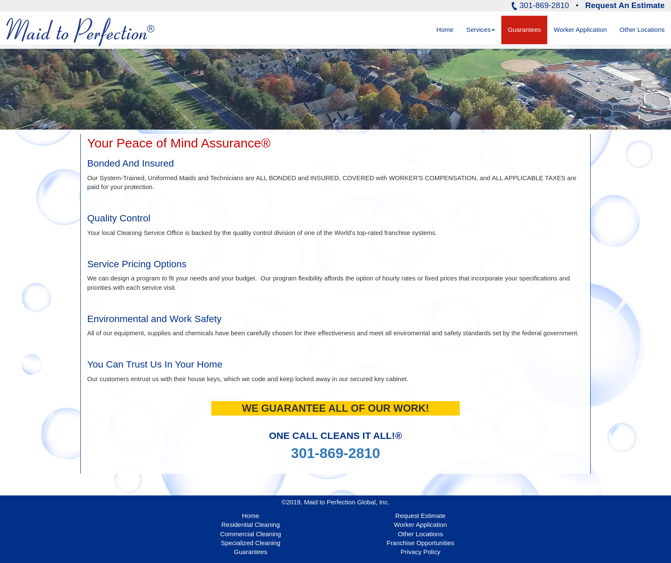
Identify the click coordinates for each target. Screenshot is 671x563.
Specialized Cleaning (250, 542)
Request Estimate (420, 515)
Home (448, 29)
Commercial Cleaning (250, 534)
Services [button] (480, 29)
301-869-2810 (335, 453)
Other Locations (642, 29)
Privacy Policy (420, 551)
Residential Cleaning (250, 524)
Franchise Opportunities (420, 542)
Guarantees (524, 29)
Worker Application (580, 29)
